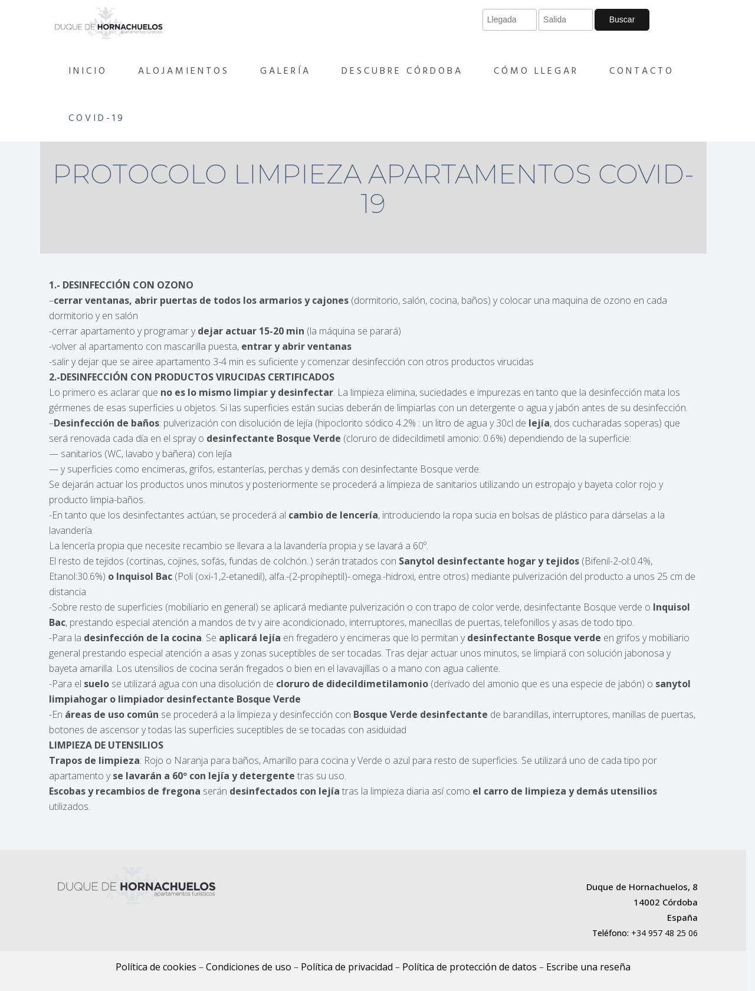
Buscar (622, 19)
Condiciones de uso (248, 966)
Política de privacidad (347, 966)
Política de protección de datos (469, 966)
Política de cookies (156, 966)
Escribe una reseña (588, 966)
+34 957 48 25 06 (664, 933)
